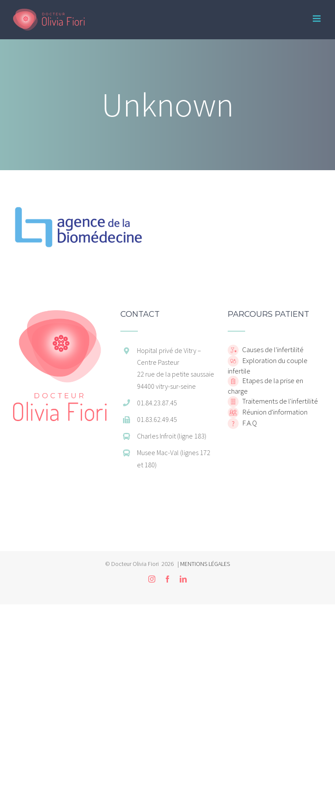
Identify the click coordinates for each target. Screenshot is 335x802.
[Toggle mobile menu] (317, 18)
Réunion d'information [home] (274, 411)
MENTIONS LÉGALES (205, 564)
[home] (60, 314)
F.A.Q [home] (249, 422)
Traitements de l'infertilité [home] (279, 400)
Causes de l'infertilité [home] (272, 349)
